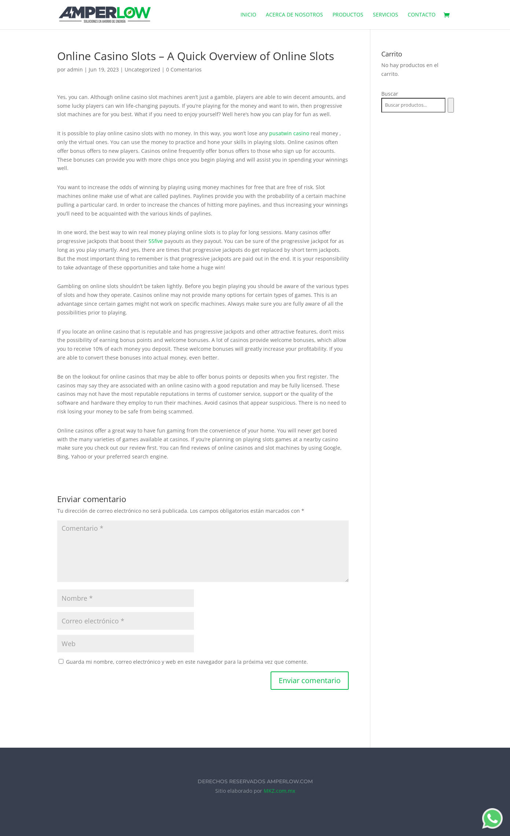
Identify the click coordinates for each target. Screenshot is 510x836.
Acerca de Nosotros (294, 15)
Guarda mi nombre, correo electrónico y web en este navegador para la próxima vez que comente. (187, 661)
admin (75, 69)
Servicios (385, 15)
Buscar (389, 93)
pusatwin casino (289, 133)
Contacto (422, 15)
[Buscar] (451, 105)
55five (155, 240)
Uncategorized (142, 69)
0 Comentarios (184, 69)
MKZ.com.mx (279, 790)
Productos (348, 15)
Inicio (248, 15)
